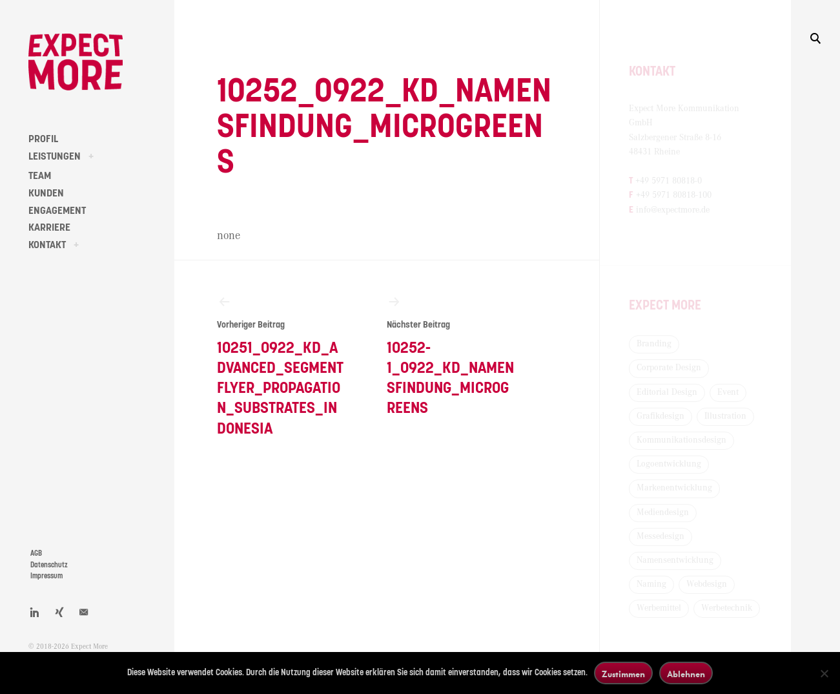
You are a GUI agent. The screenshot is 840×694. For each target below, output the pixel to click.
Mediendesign (663, 512)
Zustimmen (623, 673)
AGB (36, 553)
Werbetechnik (726, 608)
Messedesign (660, 536)
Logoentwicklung (669, 463)
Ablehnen (686, 673)
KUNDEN (46, 193)
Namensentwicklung (675, 560)
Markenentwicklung (674, 487)
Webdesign (706, 584)
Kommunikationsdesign (681, 440)
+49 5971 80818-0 (668, 180)
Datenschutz (49, 565)
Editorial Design (667, 392)
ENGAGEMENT (57, 210)
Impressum (46, 576)
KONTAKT (47, 245)
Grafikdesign (660, 416)
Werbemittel (659, 608)
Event (728, 392)
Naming (651, 584)
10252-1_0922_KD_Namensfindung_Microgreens (450, 355)
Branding (654, 343)
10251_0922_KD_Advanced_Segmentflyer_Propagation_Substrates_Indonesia (280, 365)
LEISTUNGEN (54, 156)
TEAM (39, 176)
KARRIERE (49, 227)
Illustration (725, 416)
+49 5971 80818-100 (674, 195)
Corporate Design (669, 367)
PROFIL (43, 139)
